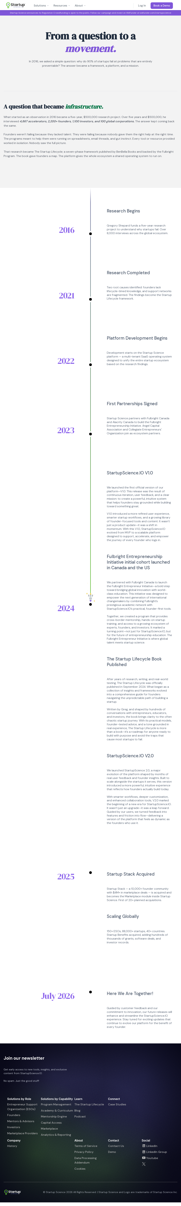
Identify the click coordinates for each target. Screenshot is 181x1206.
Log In (142, 5)
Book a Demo (161, 5)
